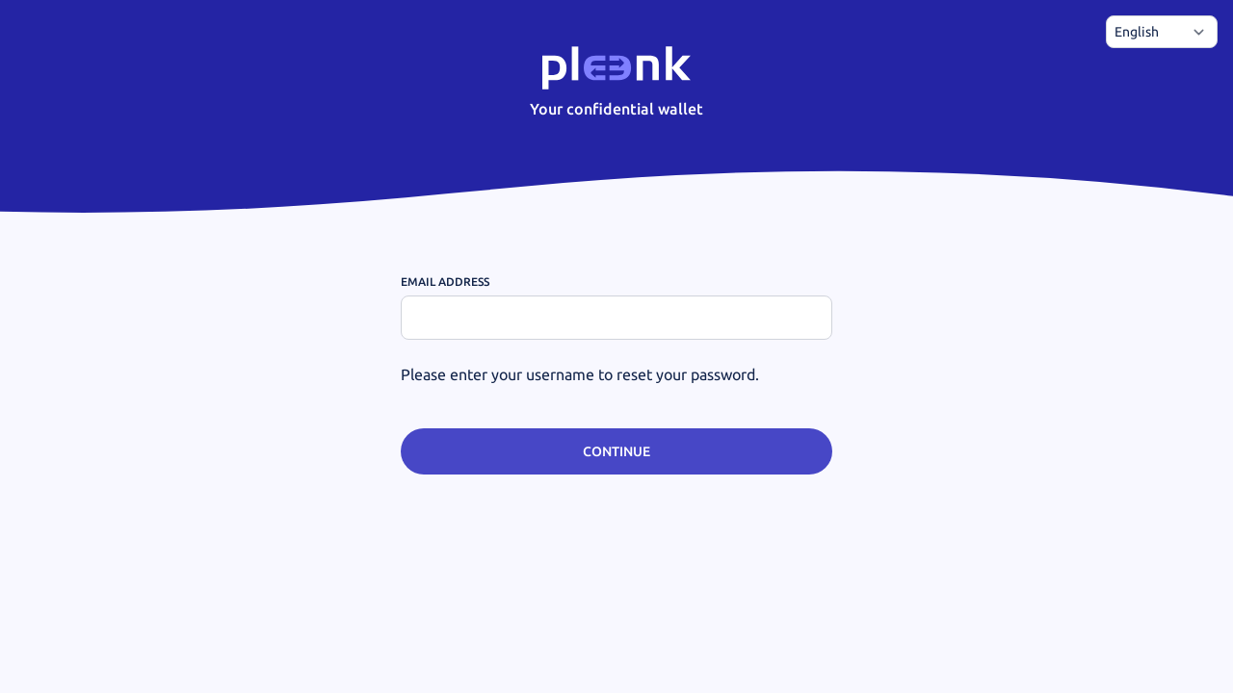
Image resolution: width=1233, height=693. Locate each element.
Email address (445, 281)
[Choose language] (1162, 31)
